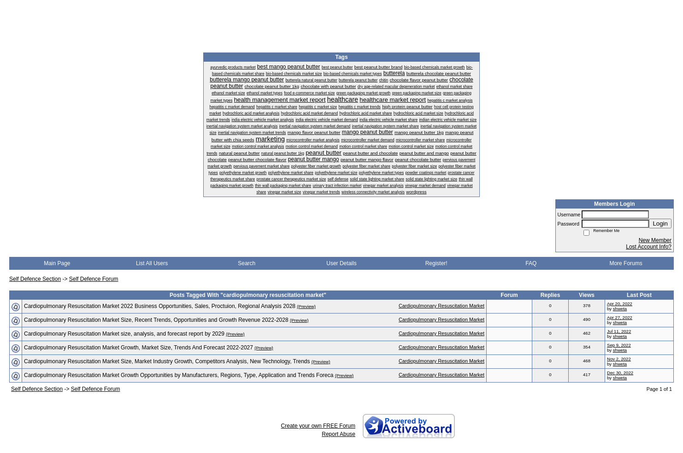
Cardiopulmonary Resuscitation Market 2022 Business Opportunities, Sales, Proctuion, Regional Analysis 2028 (159, 306)
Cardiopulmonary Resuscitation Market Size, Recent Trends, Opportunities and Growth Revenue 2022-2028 (156, 320)
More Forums (625, 263)
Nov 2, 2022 (619, 358)
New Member (655, 240)
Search (246, 263)
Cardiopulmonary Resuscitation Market (441, 305)
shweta (620, 308)
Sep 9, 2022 (619, 345)
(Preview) (306, 306)
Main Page (57, 263)
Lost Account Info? (648, 247)
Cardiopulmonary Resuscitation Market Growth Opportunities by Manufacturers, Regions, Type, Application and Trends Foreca (178, 375)
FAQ (530, 263)
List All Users (152, 263)
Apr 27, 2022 (619, 317)
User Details (341, 263)
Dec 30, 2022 (620, 372)
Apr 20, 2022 (619, 303)
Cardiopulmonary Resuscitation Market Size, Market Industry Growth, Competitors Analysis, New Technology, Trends (167, 361)
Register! (436, 263)
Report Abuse (338, 434)
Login (660, 223)
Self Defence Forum (93, 279)
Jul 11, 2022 (619, 331)
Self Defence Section (35, 279)
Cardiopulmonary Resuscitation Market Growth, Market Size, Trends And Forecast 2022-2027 (138, 347)
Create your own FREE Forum (318, 426)
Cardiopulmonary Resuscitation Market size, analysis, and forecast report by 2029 (124, 334)
